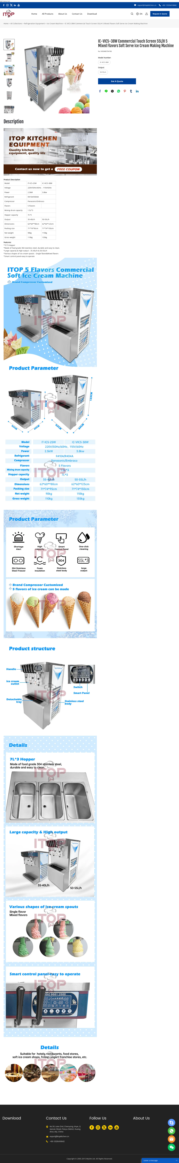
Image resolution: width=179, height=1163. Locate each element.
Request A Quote (160, 14)
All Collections (16, 23)
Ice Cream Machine (55, 23)
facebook (100, 91)
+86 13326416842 (169, 5)
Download (92, 13)
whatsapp (118, 91)
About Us (62, 13)
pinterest (125, 91)
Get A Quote (117, 81)
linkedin (137, 91)
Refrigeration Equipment (34, 23)
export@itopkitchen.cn (147, 5)
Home (34, 13)
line (106, 91)
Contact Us (77, 13)
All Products (47, 13)
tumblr (131, 91)
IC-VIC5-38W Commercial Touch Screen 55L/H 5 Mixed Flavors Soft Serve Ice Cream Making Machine (106, 23)
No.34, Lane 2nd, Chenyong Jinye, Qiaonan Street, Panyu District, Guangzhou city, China (65, 1129)
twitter (112, 91)
